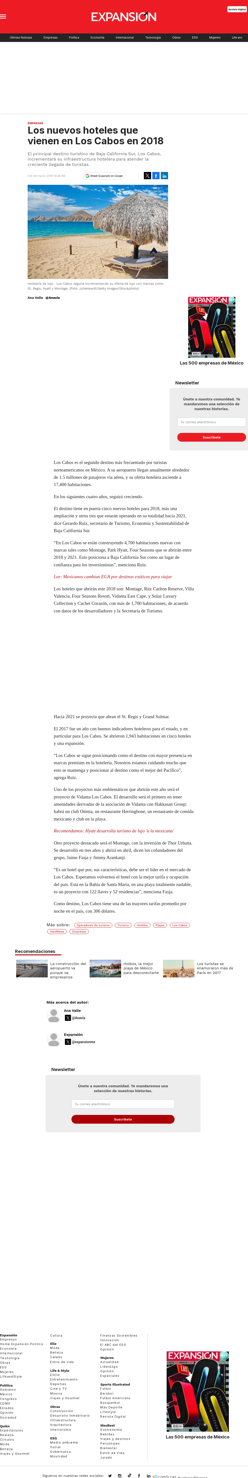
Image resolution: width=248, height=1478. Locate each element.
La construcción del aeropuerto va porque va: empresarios (67, 970)
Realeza (7, 1435)
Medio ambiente (64, 1442)
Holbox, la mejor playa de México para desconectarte (140, 968)
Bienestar (108, 1448)
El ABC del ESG (113, 1345)
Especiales (109, 1376)
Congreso (8, 1399)
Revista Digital (237, 9)
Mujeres (215, 37)
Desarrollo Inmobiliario (70, 1415)
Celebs (56, 1357)
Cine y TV (58, 1388)
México (6, 1394)
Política (74, 37)
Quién (5, 1426)
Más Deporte (111, 1407)
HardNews (57, 931)
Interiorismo (60, 1429)
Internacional (124, 37)
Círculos (7, 1439)
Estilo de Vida (112, 1453)
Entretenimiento (64, 1379)
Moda (5, 1444)
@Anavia (53, 298)
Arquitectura (60, 1425)
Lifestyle (108, 1412)
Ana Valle (72, 1010)
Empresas (51, 37)
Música (56, 1393)
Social (55, 1447)
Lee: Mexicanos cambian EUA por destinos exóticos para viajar (113, 576)
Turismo (123, 925)
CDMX (5, 1403)
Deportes (58, 1384)
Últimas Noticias (21, 37)
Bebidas (107, 1434)
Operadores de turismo (93, 925)
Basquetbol (110, 1403)
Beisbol (107, 1393)
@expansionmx (83, 1042)
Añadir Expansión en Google (106, 175)
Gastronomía (111, 1429)
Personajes (110, 1443)
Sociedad (8, 1417)
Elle (53, 1344)
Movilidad (58, 1456)
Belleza (6, 1449)
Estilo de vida (62, 1362)
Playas (160, 925)
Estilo (55, 1375)
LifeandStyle (11, 1376)
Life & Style (59, 1370)
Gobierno (8, 1389)
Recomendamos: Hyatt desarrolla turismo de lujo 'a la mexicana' (114, 830)
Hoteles (142, 925)
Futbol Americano (115, 1398)
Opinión (7, 1412)
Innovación (109, 1340)
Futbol (105, 1388)
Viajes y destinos (115, 1439)
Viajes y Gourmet (15, 1453)
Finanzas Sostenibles (119, 1335)
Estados (7, 1408)
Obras (176, 37)
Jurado (106, 1457)
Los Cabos (179, 925)
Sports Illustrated (115, 1384)
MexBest (107, 1425)
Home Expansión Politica (21, 1344)
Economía (97, 37)
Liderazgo (109, 1366)
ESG (195, 37)
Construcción (61, 1411)
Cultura (56, 1335)
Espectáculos (11, 1430)
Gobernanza (60, 1452)
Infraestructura (63, 1420)
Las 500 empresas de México (211, 362)
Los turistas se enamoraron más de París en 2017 (214, 968)
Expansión (73, 1034)
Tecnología (153, 37)
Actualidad (109, 1362)
